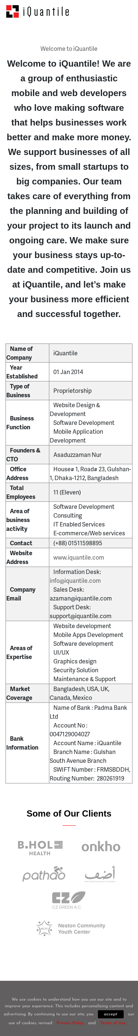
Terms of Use (113, 1023)
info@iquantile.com (75, 580)
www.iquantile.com (78, 557)
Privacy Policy (70, 1023)
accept (110, 1014)
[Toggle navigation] (122, 11)
